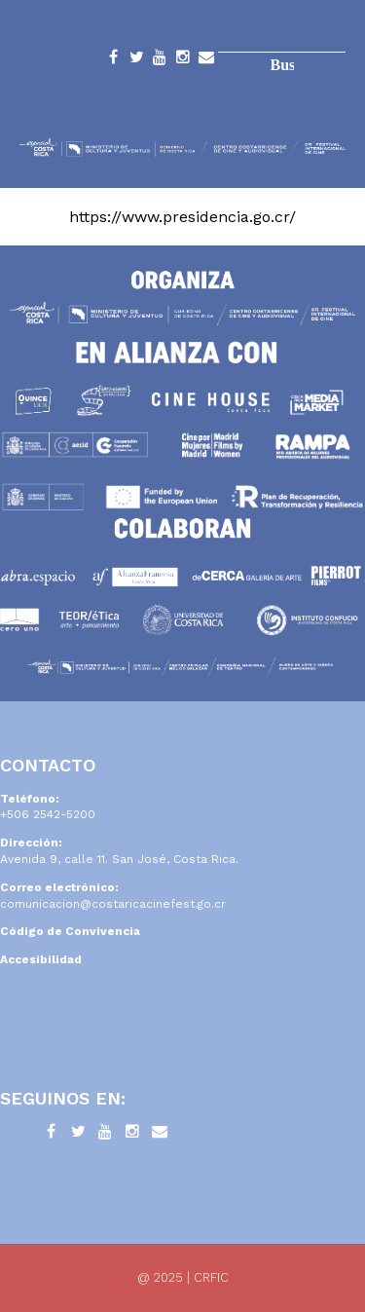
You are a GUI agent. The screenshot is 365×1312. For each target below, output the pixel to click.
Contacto (206, 60)
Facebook (113, 60)
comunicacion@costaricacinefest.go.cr (113, 904)
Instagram (183, 60)
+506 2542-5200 (47, 814)
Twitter (136, 60)
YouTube (159, 60)
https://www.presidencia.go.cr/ (182, 216)
